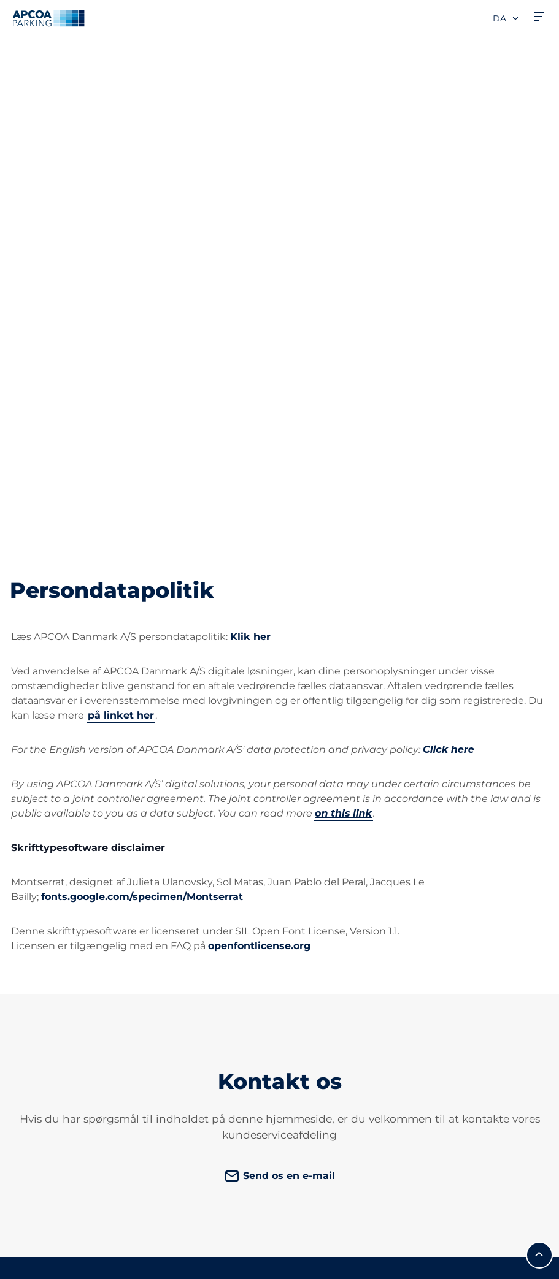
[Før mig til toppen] (539, 764)
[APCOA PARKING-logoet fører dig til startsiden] (48, 18)
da (506, 18)
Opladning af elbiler (58, 911)
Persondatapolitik (48, 1247)
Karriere (309, 1112)
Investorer (315, 1131)
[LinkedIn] (157, 921)
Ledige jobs (318, 876)
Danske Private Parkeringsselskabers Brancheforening (342, 979)
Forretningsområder (339, 1058)
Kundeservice (183, 857)
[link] (489, 904)
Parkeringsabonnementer (74, 891)
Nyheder (311, 1151)
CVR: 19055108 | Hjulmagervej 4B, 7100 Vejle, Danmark (126, 1264)
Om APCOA (318, 857)
